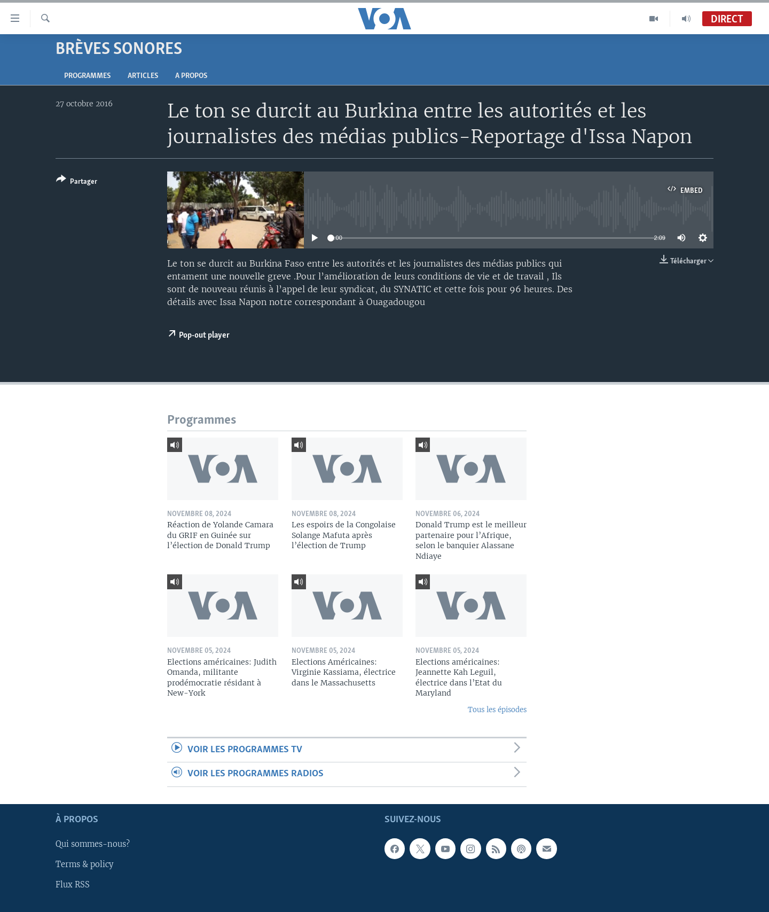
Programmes (87, 76)
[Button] (76, 182)
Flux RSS (73, 885)
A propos (191, 76)
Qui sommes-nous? (93, 844)
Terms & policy (84, 864)
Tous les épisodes (497, 709)
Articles (143, 76)
